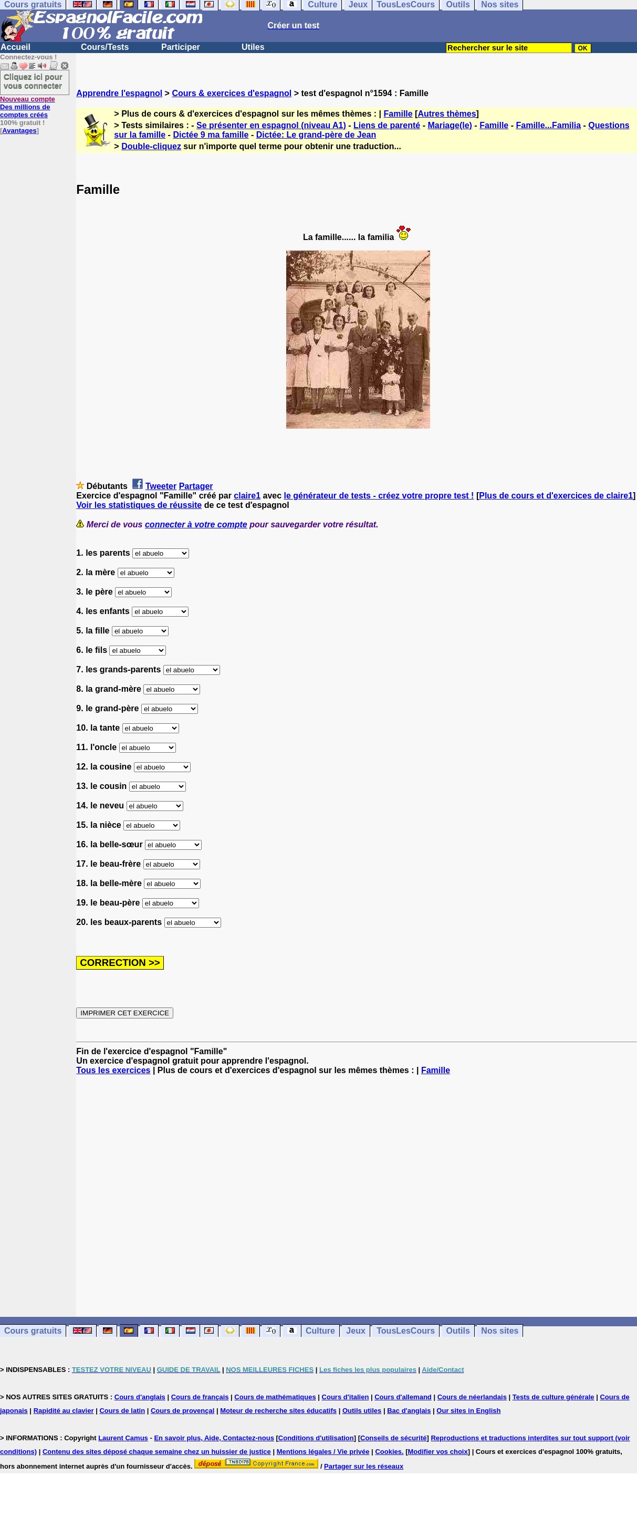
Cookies (388, 1452)
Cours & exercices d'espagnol (231, 93)
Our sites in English (468, 1411)
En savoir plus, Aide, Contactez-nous (214, 1438)
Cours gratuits (32, 1330)
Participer (180, 47)
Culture (320, 1330)
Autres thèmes (446, 113)
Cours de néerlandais (472, 1397)
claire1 (247, 495)
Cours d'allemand (403, 1397)
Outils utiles (361, 1411)
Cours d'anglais (139, 1397)
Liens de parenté (386, 125)
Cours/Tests (105, 47)
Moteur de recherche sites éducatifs (278, 1411)
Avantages (19, 130)
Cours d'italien (345, 1397)
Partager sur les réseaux (363, 1466)
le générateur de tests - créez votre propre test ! (379, 495)
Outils (458, 1330)
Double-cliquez (151, 146)
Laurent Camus (123, 1438)
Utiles (253, 47)
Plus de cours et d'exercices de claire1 (556, 495)
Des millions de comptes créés (27, 107)
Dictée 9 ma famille (210, 134)
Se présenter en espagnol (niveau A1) (271, 125)
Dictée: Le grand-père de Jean (316, 134)
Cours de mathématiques (275, 1397)
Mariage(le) (449, 125)
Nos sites (499, 1330)
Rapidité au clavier (64, 1411)
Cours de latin (122, 1411)
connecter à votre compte (196, 524)
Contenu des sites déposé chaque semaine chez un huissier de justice (157, 1452)
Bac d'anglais (409, 1411)
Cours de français (200, 1397)
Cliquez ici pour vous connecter (33, 81)
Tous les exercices (113, 1070)
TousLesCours (406, 1330)
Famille (398, 113)
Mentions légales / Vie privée (323, 1452)
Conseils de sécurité (393, 1438)
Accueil (15, 47)
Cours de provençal (182, 1411)
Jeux (355, 1330)
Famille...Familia (548, 125)
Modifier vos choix (438, 1452)
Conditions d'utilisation (316, 1438)
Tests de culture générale (553, 1397)
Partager (196, 486)
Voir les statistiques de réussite (139, 505)
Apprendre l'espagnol (119, 93)
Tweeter (160, 486)
